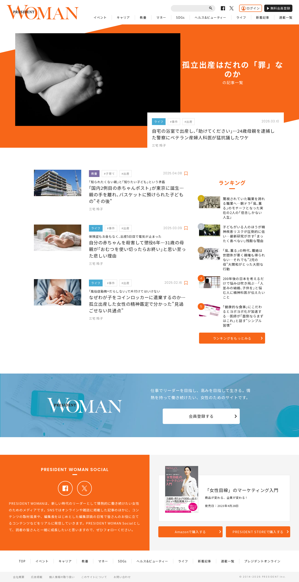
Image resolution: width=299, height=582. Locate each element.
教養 (143, 17)
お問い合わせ (122, 577)
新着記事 (262, 17)
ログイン (250, 8)
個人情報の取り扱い (62, 577)
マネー (161, 17)
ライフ (241, 17)
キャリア (123, 17)
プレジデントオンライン (262, 561)
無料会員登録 (278, 8)
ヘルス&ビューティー (211, 17)
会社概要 (18, 577)
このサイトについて (94, 577)
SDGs (180, 17)
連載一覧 (285, 17)
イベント (100, 17)
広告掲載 (36, 577)
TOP (22, 561)
